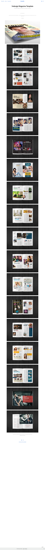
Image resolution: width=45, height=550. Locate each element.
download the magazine (22, 435)
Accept (24, 548)
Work (6, 1)
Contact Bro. (9, 1)
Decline (26, 548)
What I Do (2, 1)
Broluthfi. (22, 1)
